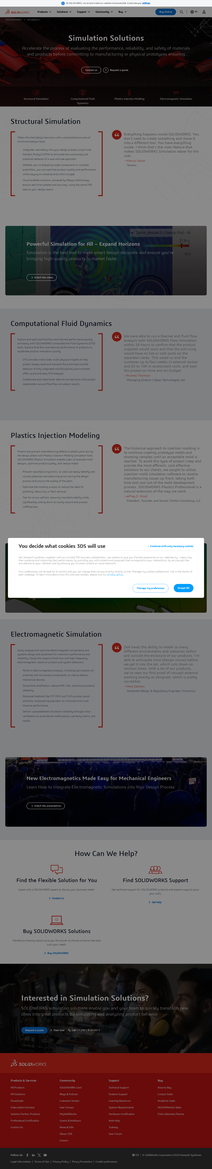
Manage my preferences (150, 588)
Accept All (183, 588)
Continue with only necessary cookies (171, 546)
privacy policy (115, 574)
